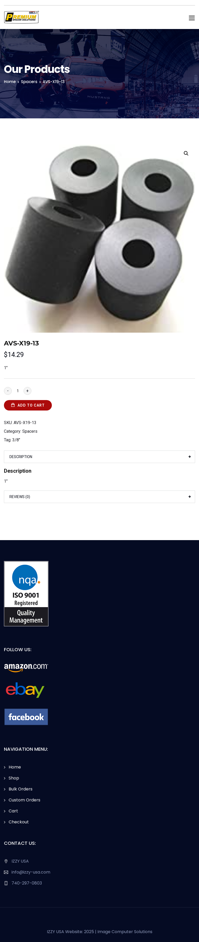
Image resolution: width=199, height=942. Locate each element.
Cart (13, 811)
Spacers (29, 81)
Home (10, 81)
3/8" (16, 439)
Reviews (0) (19, 497)
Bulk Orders (20, 789)
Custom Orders (24, 800)
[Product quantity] (17, 391)
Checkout (19, 822)
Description (20, 457)
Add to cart (31, 405)
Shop (14, 778)
